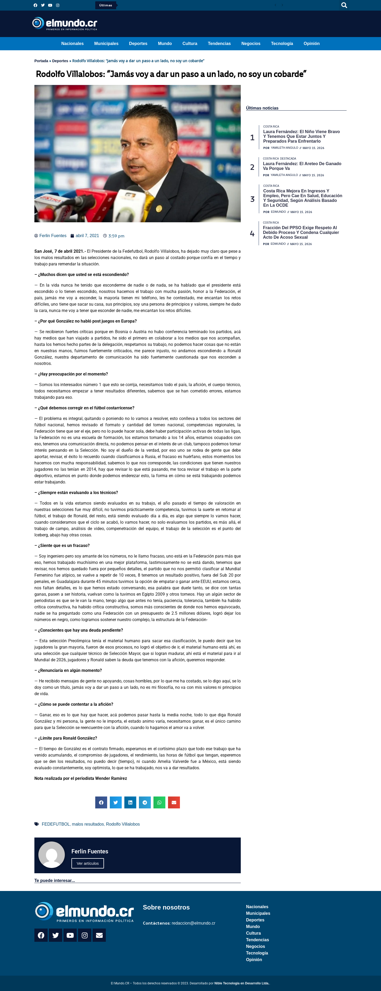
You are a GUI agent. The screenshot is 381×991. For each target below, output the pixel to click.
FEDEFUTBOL (56, 824)
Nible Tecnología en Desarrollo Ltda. (241, 983)
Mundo (165, 43)
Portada (41, 61)
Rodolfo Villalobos (123, 824)
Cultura (190, 43)
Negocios (250, 43)
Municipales (106, 43)
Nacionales (72, 43)
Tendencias (219, 43)
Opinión (312, 43)
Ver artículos (88, 863)
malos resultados (88, 824)
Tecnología (282, 43)
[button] (344, 5)
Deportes (138, 43)
